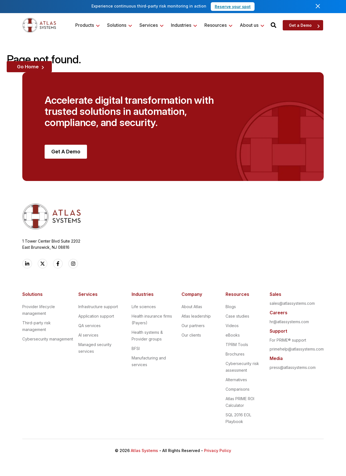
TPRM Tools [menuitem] (237, 344)
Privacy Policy (217, 450)
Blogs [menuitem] (231, 306)
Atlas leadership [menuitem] (196, 316)
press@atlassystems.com (293, 367)
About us (249, 25)
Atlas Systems (144, 450)
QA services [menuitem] (89, 325)
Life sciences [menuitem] (144, 306)
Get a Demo (300, 25)
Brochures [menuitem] (235, 354)
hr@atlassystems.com (289, 321)
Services (148, 25)
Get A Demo (65, 151)
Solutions (116, 25)
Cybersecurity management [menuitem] (47, 339)
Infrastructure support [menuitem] (98, 306)
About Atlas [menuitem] (192, 306)
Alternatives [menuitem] (236, 379)
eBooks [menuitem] (233, 335)
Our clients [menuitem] (191, 335)
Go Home (28, 66)
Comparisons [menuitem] (238, 389)
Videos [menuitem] (232, 325)
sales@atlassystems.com (292, 303)
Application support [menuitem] (96, 316)
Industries (181, 25)
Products (84, 25)
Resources (215, 25)
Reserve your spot (233, 6)
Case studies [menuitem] (237, 316)
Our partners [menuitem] (193, 325)
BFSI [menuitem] (136, 348)
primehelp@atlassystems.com (297, 349)
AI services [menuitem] (88, 335)
